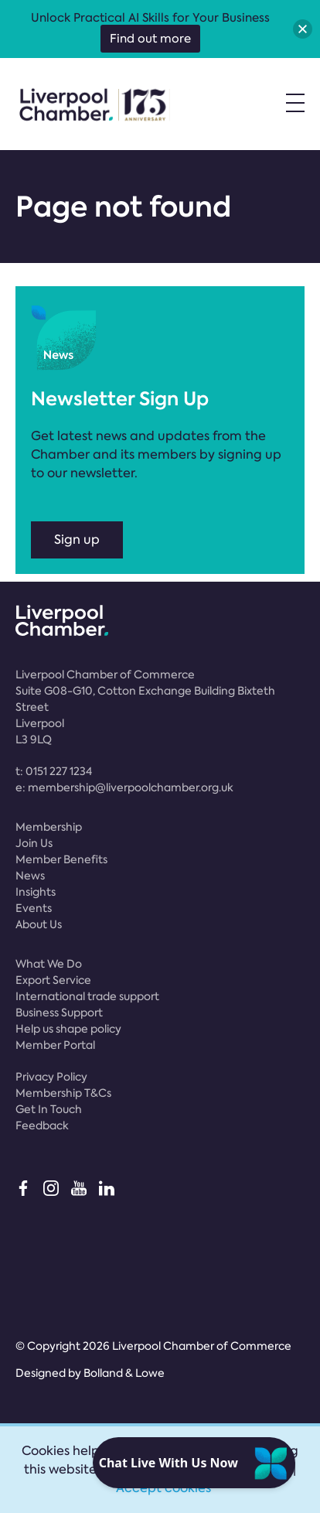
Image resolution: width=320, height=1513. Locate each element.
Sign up (77, 539)
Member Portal (55, 1045)
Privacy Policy (51, 1077)
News (30, 876)
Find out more (150, 38)
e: (124, 787)
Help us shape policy (68, 1029)
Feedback (42, 1125)
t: (53, 771)
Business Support (59, 1012)
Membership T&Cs (63, 1093)
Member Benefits (61, 859)
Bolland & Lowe (124, 1373)
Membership (48, 827)
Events (33, 908)
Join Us (34, 843)
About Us (38, 924)
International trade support (87, 996)
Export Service (53, 980)
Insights (35, 892)
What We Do (48, 964)
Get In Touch (48, 1109)
